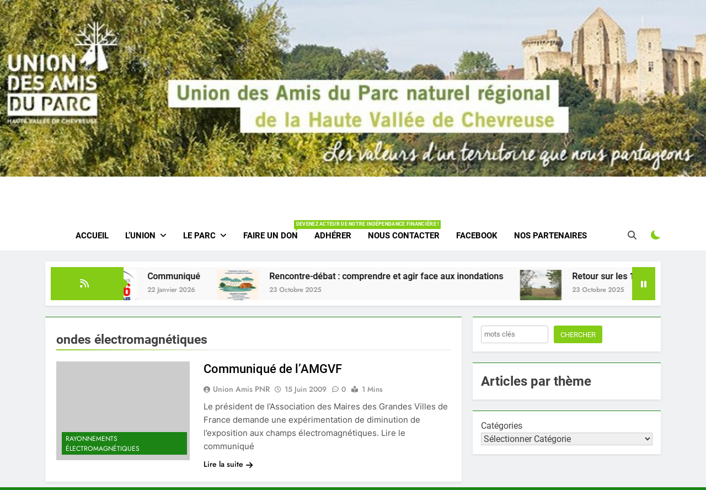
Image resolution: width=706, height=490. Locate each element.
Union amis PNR (241, 389)
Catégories (501, 425)
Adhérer (332, 236)
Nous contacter (404, 236)
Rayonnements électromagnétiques (103, 444)
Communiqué (182, 276)
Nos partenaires (550, 236)
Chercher (578, 335)
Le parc (199, 236)
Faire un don (274, 231)
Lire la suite (228, 464)
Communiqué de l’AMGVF (273, 369)
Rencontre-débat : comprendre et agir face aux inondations (394, 276)
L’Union (140, 236)
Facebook (477, 236)
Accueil (92, 236)
